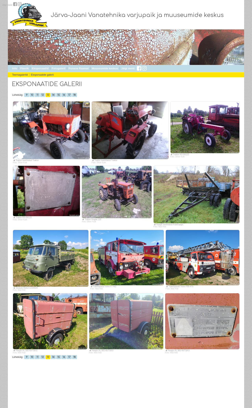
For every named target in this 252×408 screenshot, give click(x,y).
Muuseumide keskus (105, 68)
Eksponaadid (40, 68)
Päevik (24, 68)
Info (14, 68)
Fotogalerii (58, 68)
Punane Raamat (79, 68)
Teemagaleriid (20, 74)
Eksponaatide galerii (42, 74)
